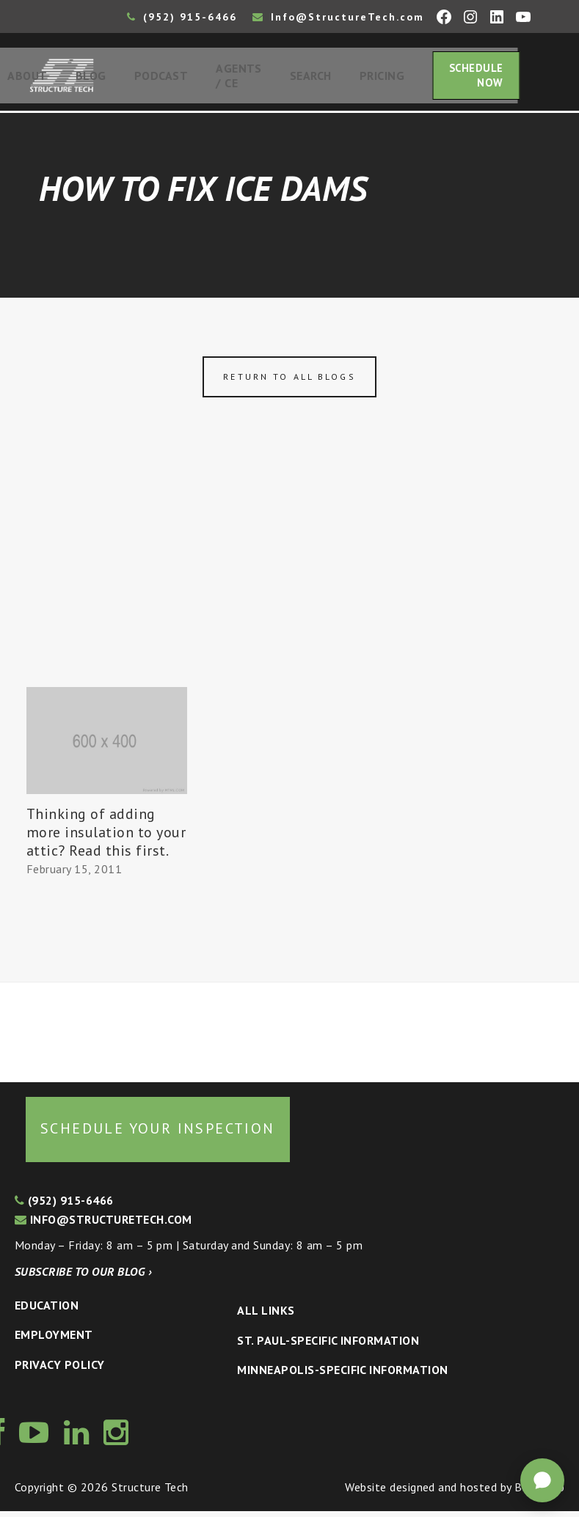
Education (47, 1310)
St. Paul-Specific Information (328, 1345)
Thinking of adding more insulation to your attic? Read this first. (106, 838)
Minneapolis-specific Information (342, 1375)
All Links (265, 1316)
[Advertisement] (289, 583)
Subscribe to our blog (83, 1277)
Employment (54, 1340)
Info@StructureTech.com (338, 16)
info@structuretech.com (103, 1225)
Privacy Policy (60, 1370)
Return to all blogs (289, 382)
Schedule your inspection (157, 1133)
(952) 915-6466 (182, 16)
